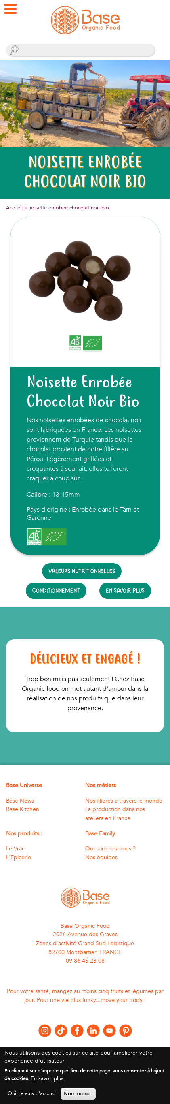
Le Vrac (15, 848)
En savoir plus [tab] (125, 590)
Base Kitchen (22, 809)
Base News (20, 801)
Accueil (14, 207)
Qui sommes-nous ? (110, 848)
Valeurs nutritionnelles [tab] (81, 571)
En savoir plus (47, 1083)
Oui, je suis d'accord (32, 1098)
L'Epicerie (18, 857)
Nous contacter (85, 1049)
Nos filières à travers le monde (123, 801)
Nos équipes (101, 857)
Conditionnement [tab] (56, 590)
